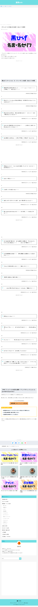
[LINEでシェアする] (22, 443)
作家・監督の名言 (6, 531)
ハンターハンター (6, 519)
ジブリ (4, 510)
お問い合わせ (26, 604)
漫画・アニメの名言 (10, 446)
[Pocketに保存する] (26, 443)
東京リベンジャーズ (6, 517)
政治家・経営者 (5, 535)
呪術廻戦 (4, 512)
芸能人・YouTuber (6, 537)
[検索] (20, 560)
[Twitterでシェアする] (11, 443)
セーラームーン (6, 515)
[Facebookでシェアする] (15, 443)
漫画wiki (19, 2)
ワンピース (17, 446)
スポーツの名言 (5, 529)
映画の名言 (5, 500)
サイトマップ (20, 604)
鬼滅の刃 (4, 508)
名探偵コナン (5, 523)
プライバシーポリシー (13, 604)
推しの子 (4, 506)
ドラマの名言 (5, 502)
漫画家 (4, 533)
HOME (19, 602)
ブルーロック (5, 521)
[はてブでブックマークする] (19, 443)
